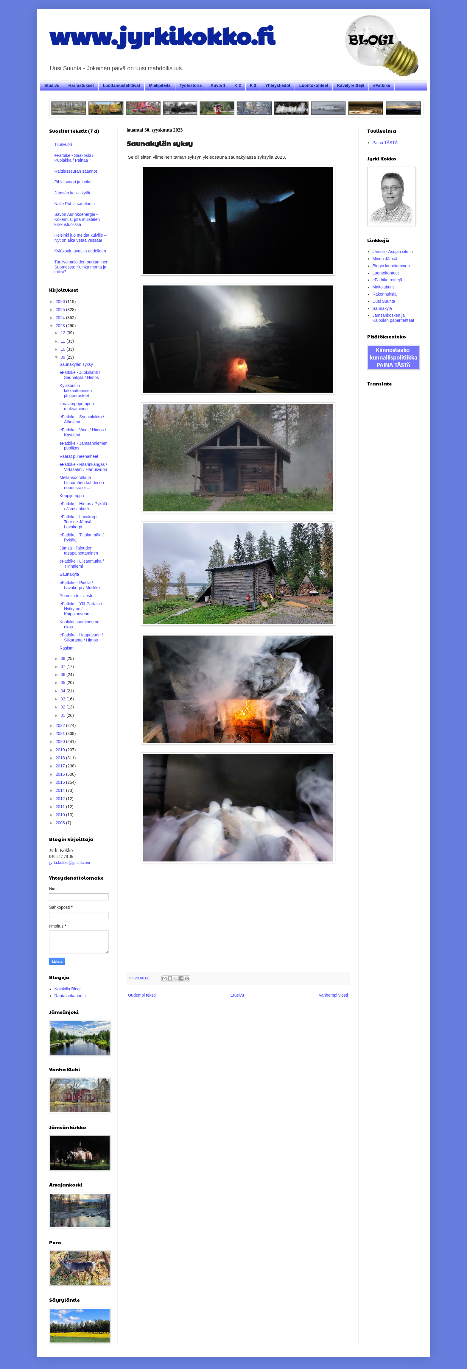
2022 (61, 725)
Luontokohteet (313, 85)
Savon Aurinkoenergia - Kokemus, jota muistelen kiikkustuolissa (77, 219)
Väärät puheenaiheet (79, 456)
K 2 (237, 85)
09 (63, 357)
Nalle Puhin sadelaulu (75, 203)
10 (63, 349)
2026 (61, 301)
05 (63, 682)
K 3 (253, 85)
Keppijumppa (72, 495)
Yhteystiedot (277, 85)
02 (63, 707)
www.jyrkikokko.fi (162, 35)
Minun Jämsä (385, 258)
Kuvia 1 (218, 85)
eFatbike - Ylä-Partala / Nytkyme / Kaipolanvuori (81, 608)
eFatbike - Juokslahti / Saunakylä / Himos (80, 375)
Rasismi (67, 648)
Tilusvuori (63, 144)
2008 (61, 822)
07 (63, 666)
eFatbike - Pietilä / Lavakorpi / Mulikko (80, 585)
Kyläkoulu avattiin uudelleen (80, 251)
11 (63, 341)
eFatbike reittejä (387, 279)
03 (63, 699)
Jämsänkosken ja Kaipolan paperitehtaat (393, 318)
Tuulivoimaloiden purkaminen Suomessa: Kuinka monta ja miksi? (82, 267)
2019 (61, 749)
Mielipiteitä (159, 85)
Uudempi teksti (142, 995)
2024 (61, 317)
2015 (61, 782)
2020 (61, 741)
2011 (61, 806)
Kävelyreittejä (350, 85)
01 (63, 715)
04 (63, 691)
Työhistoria (191, 85)
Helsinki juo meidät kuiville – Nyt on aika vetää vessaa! (81, 238)
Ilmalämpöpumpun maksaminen (77, 406)
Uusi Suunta (384, 301)
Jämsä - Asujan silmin (393, 251)
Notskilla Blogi (68, 988)
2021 (61, 733)
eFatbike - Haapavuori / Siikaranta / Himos (81, 637)
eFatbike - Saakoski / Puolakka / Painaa (74, 158)
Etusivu (52, 85)
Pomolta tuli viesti (76, 595)
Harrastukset (81, 85)
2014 (61, 790)
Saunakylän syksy (76, 364)
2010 (61, 814)
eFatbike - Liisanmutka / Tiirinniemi (82, 564)
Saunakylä (69, 574)
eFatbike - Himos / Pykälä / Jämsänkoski (83, 506)
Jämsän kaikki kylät (73, 193)
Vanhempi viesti (333, 995)
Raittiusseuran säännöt (76, 171)
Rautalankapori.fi (70, 995)
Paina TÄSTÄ (385, 142)
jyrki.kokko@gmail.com (69, 862)
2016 (61, 774)
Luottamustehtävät (121, 85)
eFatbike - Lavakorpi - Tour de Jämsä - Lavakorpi (80, 521)
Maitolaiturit (383, 287)
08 (63, 658)
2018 (61, 757)
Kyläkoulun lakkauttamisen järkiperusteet (76, 390)
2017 (61, 766)
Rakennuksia (385, 294)
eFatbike (381, 85)
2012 (61, 798)
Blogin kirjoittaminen (391, 265)
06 (63, 674)
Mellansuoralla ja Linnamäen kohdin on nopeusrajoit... (82, 482)
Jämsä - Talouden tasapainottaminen (79, 550)
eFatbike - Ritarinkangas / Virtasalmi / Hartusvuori (83, 467)
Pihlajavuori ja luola (73, 181)
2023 (61, 325)
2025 (61, 309)
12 (63, 332)
